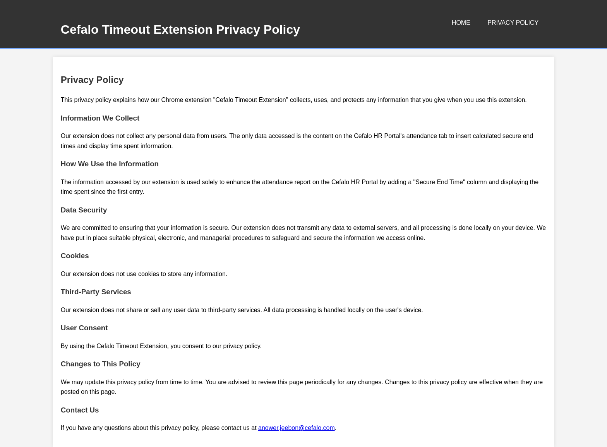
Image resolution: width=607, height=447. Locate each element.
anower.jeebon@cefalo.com (296, 428)
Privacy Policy (512, 22)
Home (461, 22)
